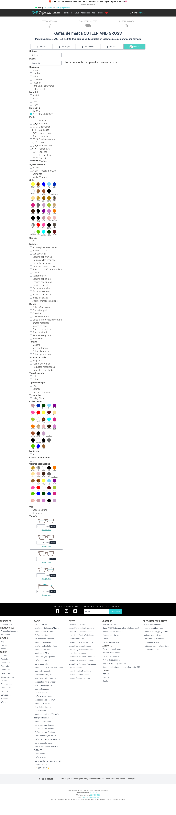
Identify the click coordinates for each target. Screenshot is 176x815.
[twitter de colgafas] (75, 611)
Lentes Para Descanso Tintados (81, 660)
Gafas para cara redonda (44, 729)
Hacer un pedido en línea (153, 628)
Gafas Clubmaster (42, 660)
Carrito (105, 681)
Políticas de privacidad (111, 653)
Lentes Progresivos (76, 639)
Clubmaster (5, 663)
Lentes (67, 13)
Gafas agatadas (41, 757)
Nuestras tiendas (109, 624)
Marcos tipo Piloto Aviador (45, 682)
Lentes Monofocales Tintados (80, 632)
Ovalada (4, 681)
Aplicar (53, 526)
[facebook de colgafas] (57, 611)
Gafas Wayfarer (41, 693)
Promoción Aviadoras (9, 631)
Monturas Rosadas (42, 703)
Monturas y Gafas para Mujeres (47, 628)
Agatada (4, 659)
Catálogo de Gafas (42, 624)
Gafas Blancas (40, 711)
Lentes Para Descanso (77, 653)
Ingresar (106, 674)
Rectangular (5, 688)
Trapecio (4, 698)
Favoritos (102, 13)
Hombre (4, 645)
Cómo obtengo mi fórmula (154, 639)
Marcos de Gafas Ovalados (45, 678)
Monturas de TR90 (42, 653)
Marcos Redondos (42, 689)
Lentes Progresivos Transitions (81, 642)
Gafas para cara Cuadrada (45, 732)
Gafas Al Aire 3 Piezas (43, 696)
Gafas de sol (40, 754)
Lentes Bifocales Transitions (80, 671)
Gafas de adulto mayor (44, 743)
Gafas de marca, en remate (45, 736)
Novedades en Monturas (44, 639)
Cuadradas (5, 666)
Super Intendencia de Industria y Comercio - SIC (121, 667)
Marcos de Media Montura (45, 700)
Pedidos (106, 677)
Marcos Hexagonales (43, 671)
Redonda (4, 691)
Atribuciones (107, 639)
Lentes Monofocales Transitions (81, 628)
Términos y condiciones (112, 649)
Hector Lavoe (6, 670)
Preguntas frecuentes (152, 624)
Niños (3, 649)
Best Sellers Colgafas (43, 707)
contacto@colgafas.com (90, 797)
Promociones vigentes (111, 635)
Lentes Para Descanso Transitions (82, 657)
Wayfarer (4, 702)
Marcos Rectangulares (44, 685)
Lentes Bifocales (75, 667)
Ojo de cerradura (7, 677)
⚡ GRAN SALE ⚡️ (42, 768)
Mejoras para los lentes (153, 635)
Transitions (5, 635)
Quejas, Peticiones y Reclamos (114, 663)
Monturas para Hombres (44, 632)
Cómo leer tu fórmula (152, 650)
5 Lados (4, 655)
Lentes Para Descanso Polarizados (82, 664)
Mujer (3, 641)
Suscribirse (115, 611)
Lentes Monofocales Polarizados (81, 635)
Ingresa (142, 13)
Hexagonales (6, 673)
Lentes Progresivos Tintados (80, 646)
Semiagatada (6, 695)
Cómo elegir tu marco (152, 642)
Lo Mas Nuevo (6, 624)
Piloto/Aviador (6, 684)
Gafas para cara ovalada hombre (47, 739)
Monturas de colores (43, 721)
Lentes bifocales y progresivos (156, 632)
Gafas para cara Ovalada (44, 725)
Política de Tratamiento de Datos (156, 646)
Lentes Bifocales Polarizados (80, 678)
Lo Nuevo (75, 13)
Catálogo (56, 13)
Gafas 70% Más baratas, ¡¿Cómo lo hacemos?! (121, 628)
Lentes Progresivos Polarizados (81, 650)
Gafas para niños (41, 635)
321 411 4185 (48, 7)
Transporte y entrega (111, 656)
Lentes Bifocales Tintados (79, 675)
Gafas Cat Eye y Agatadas (45, 657)
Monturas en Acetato (43, 642)
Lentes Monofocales (77, 624)
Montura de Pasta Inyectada (46, 646)
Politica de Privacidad (111, 642)
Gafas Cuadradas (41, 664)
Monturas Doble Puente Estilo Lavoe (49, 667)
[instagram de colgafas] (66, 611)
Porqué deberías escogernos (114, 632)
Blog (93, 13)
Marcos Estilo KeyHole (44, 675)
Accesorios (85, 13)
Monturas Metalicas (43, 650)
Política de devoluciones (112, 660)
